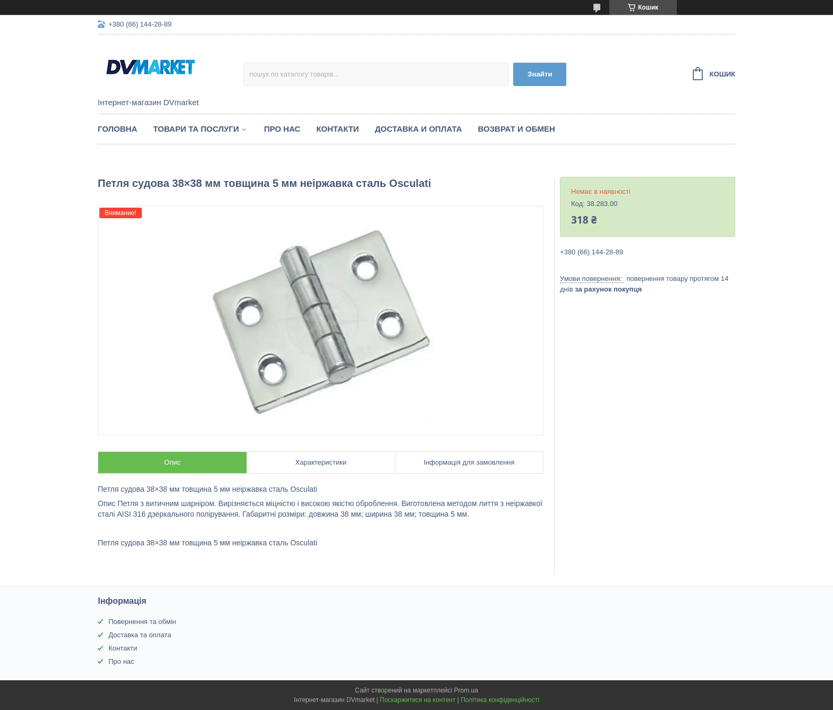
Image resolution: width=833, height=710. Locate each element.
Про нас (282, 129)
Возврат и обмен (516, 129)
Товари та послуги (196, 129)
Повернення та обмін (142, 622)
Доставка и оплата (418, 129)
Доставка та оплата (139, 635)
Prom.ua (466, 690)
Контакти (337, 129)
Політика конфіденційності (500, 700)
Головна (117, 129)
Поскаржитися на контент (417, 700)
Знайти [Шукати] (540, 74)
